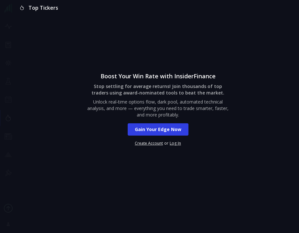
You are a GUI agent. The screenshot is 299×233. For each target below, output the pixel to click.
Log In (175, 143)
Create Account (149, 143)
